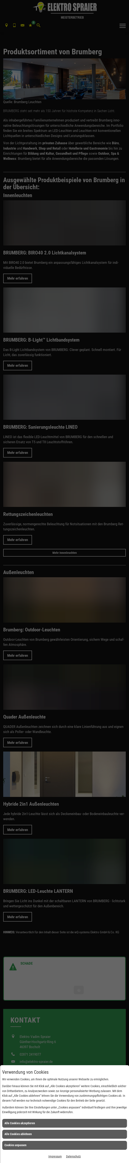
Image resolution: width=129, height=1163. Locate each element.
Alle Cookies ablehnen (18, 1134)
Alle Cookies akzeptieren (19, 1123)
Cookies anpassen (15, 1145)
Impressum (55, 1156)
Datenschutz (73, 1156)
